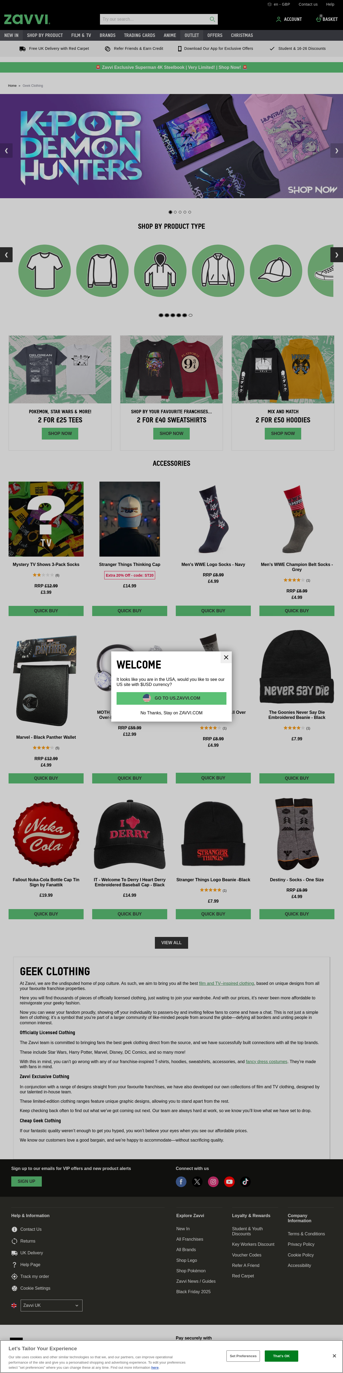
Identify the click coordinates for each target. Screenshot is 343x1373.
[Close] (334, 1356)
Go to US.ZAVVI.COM (177, 698)
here (154, 1368)
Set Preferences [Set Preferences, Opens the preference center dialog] (243, 1356)
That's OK (281, 1356)
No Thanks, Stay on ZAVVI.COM (171, 713)
